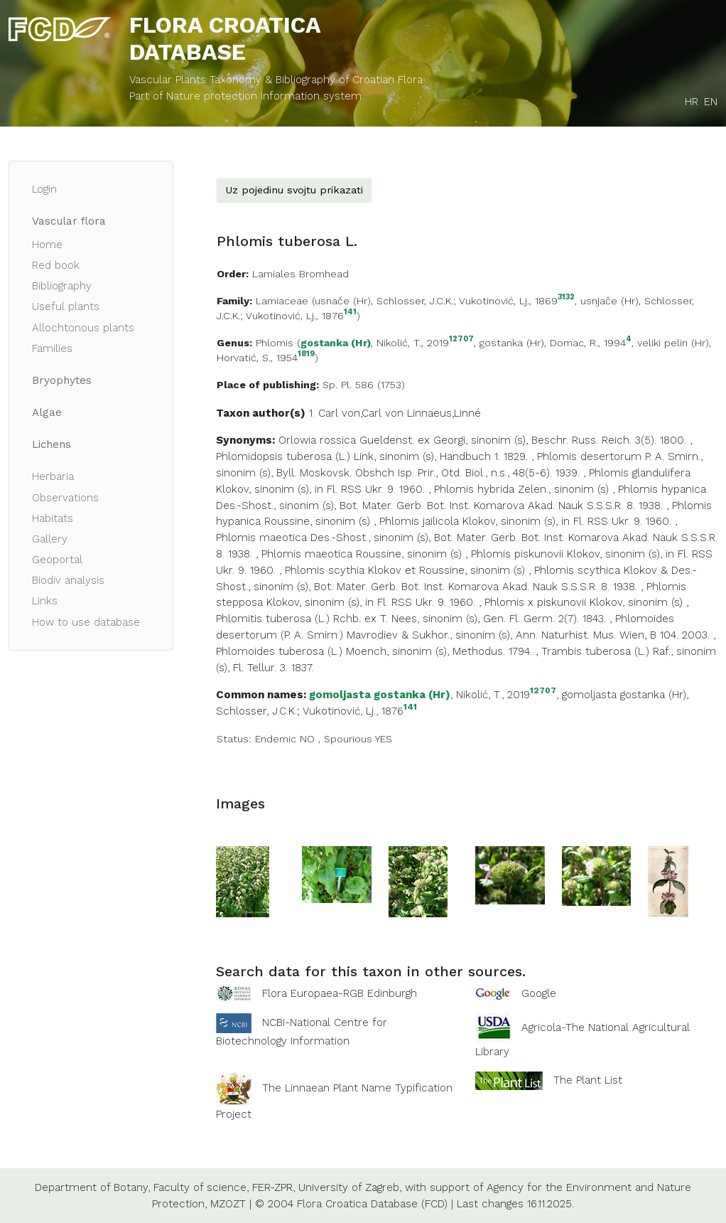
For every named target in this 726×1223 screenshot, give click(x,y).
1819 (306, 354)
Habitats (52, 518)
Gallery (49, 539)
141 (350, 312)
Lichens (51, 444)
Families (52, 348)
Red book (56, 265)
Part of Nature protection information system (245, 96)
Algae (47, 412)
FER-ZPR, (273, 1187)
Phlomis (274, 342)
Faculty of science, (201, 1187)
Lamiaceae (282, 300)
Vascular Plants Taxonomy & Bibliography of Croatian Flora (276, 79)
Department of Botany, (92, 1187)
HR (691, 101)
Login (44, 189)
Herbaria (53, 476)
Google (538, 993)
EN (710, 101)
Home (47, 244)
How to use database (86, 622)
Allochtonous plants (83, 327)
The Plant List (587, 1080)
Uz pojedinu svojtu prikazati (294, 190)
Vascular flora (69, 221)
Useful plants (65, 306)
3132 (566, 297)
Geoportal (57, 559)
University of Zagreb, (349, 1187)
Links (45, 600)
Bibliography (62, 285)
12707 (461, 339)
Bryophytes (62, 380)
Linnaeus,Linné (444, 413)
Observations (65, 497)
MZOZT (228, 1203)
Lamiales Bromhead (300, 273)
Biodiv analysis (68, 580)
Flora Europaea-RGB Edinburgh (339, 993)
